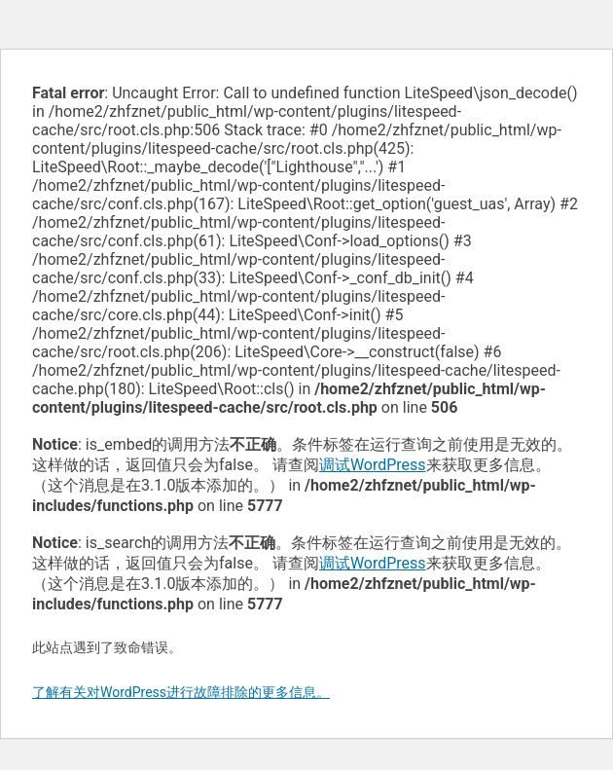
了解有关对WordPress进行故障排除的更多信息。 (181, 692)
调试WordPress (372, 465)
